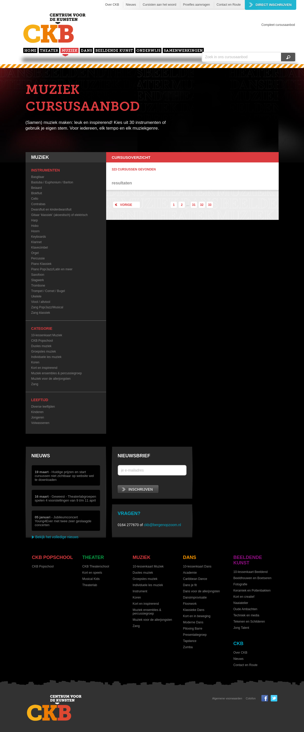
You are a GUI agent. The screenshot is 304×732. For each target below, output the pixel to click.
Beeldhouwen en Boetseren (252, 578)
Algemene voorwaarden (227, 698)
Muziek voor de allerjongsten (51, 378)
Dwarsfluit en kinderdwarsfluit (51, 209)
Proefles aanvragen (196, 4)
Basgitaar (37, 177)
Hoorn (35, 231)
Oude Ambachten (245, 609)
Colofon (251, 698)
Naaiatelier (240, 603)
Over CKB (112, 4)
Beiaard (36, 188)
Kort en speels (92, 572)
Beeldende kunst (114, 51)
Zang (34, 384)
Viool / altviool (40, 302)
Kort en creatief (243, 597)
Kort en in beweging (197, 616)
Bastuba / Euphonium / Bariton (52, 182)
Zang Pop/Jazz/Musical (47, 307)
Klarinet (36, 242)
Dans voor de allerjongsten (201, 591)
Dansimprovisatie (195, 597)
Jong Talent (241, 628)
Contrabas (38, 204)
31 (194, 205)
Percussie (38, 258)
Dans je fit (190, 585)
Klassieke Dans (194, 610)
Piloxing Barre (192, 628)
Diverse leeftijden (43, 406)
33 (209, 205)
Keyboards (38, 236)
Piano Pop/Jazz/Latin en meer (52, 269)
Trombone (38, 285)
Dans (86, 51)
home (30, 51)
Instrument (140, 591)
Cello (34, 198)
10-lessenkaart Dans (197, 566)
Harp (34, 220)
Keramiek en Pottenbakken (252, 590)
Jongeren (37, 417)
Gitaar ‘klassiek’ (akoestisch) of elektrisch (59, 215)
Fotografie (240, 584)
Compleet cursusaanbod (278, 25)
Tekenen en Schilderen (249, 621)
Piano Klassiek (41, 264)
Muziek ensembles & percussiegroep (56, 373)
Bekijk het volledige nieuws (57, 537)
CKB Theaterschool (95, 566)
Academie (190, 572)
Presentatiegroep (195, 635)
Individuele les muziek (46, 357)
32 (201, 205)
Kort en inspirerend (44, 368)
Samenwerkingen (183, 51)
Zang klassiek (40, 313)
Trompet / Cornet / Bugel (48, 291)
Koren (35, 362)
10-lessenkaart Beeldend (250, 572)
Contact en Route (229, 4)
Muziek (69, 51)
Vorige (122, 204)
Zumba (188, 647)
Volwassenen (40, 423)
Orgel (35, 253)
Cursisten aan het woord (159, 4)
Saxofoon (37, 275)
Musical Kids (91, 579)
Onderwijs (148, 51)
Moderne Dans (193, 622)
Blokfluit (36, 193)
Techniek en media (246, 615)
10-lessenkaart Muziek (46, 335)
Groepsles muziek (43, 351)
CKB (238, 643)
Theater (49, 51)
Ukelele (36, 296)
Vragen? (129, 513)
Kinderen (37, 412)
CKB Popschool (42, 340)
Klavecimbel (39, 247)
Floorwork (190, 604)
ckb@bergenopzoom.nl (162, 525)
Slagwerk (37, 280)
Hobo (35, 226)
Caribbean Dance (195, 579)
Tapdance (190, 641)
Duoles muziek (41, 346)
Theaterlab (89, 585)
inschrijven (137, 489)
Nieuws (131, 4)
